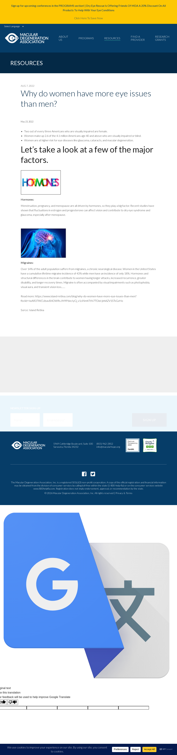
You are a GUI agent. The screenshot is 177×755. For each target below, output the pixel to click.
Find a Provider (138, 38)
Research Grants (162, 38)
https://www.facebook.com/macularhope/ (84, 474)
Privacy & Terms (123, 493)
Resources (112, 38)
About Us (63, 38)
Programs (86, 38)
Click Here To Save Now (88, 18)
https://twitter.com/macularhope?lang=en (92, 474)
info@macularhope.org (108, 446)
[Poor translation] (12, 702)
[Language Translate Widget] (12, 26)
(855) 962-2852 (104, 443)
